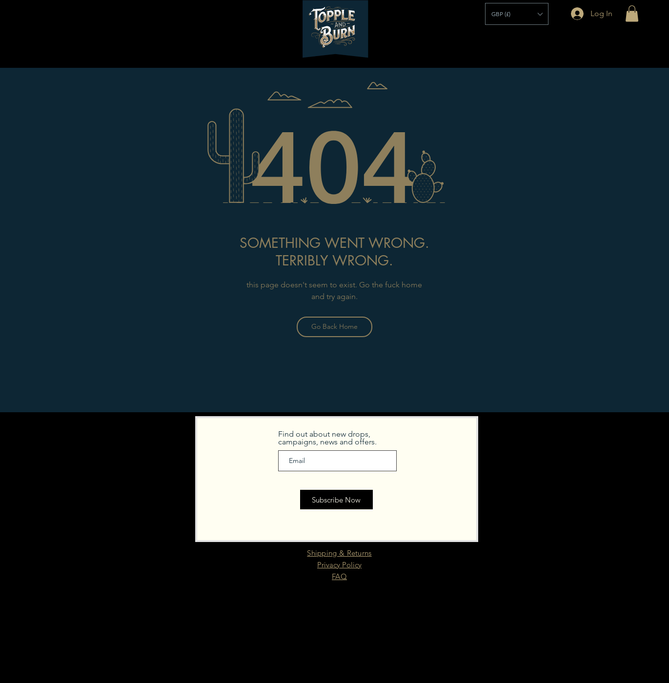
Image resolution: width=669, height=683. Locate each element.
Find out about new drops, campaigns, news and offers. (327, 438)
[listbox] (516, 14)
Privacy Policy (339, 564)
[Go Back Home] (334, 327)
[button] (516, 14)
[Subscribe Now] (336, 499)
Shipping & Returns (339, 553)
